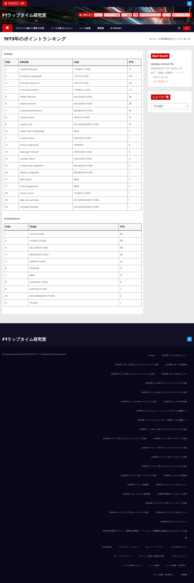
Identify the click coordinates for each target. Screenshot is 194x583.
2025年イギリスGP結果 (176, 364)
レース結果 (126, 15)
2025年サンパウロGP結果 (175, 401)
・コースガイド (159, 81)
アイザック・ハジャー (129, 546)
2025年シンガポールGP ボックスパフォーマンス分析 (163, 429)
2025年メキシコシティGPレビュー (171, 484)
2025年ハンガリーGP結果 (175, 475)
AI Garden (116, 28)
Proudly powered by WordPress (18, 354)
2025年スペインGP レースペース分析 (170, 438)
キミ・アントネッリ (122, 556)
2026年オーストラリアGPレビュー (171, 512)
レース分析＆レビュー (62, 28)
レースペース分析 (112, 15)
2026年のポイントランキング (174, 521)
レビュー (98, 15)
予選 (135, 15)
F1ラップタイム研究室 (24, 15)
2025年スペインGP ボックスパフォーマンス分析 (124, 438)
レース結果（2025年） (176, 565)
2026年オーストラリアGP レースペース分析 (129, 512)
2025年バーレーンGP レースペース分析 (169, 457)
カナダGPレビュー (179, 546)
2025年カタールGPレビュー (174, 373)
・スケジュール (159, 77)
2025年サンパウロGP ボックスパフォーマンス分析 (164, 392)
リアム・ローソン (179, 556)
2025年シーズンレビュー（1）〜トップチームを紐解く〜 (161, 410)
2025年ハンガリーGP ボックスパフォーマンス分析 (164, 466)
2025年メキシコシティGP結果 (136, 493)
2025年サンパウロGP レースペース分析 (139, 401)
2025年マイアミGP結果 (138, 484)
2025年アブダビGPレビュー (174, 355)
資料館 (100, 28)
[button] (179, 28)
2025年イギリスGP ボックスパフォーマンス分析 (137, 364)
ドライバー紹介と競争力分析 (30, 28)
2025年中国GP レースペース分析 (172, 493)
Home (152, 355)
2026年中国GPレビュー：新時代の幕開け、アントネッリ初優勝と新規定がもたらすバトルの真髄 (145, 534)
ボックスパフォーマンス (150, 15)
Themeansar (59, 354)
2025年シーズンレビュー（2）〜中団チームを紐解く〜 (162, 420)
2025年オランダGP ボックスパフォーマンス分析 (133, 373)
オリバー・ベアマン (154, 546)
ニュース (166, 15)
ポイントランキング (181, 15)
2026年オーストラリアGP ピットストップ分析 (166, 503)
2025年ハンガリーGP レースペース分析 (139, 475)
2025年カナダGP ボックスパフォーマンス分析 (166, 383)
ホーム (152, 38)
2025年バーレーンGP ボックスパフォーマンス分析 (164, 447)
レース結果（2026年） (163, 574)
